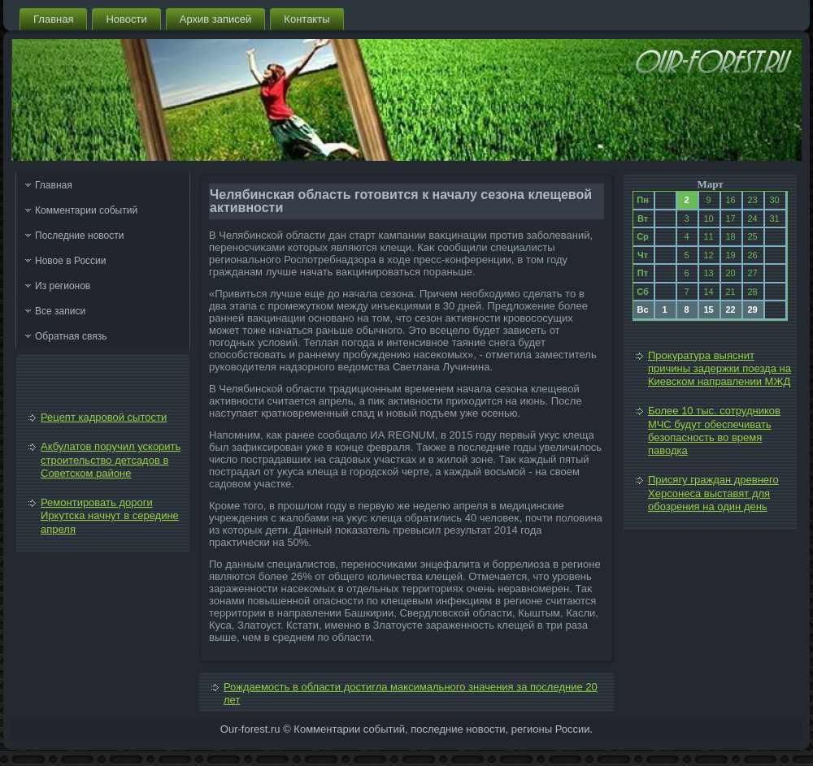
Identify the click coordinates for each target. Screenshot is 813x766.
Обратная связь (71, 336)
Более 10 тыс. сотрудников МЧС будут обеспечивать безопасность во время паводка (714, 431)
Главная (53, 19)
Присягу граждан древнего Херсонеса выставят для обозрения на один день (713, 493)
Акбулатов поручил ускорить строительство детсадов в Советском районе (110, 459)
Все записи (60, 311)
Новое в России (71, 260)
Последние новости (79, 235)
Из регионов (62, 286)
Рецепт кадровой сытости (104, 417)
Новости (126, 19)
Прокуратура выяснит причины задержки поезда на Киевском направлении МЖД (719, 368)
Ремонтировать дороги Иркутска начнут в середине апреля (110, 515)
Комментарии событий (86, 210)
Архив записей (216, 19)
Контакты (306, 19)
